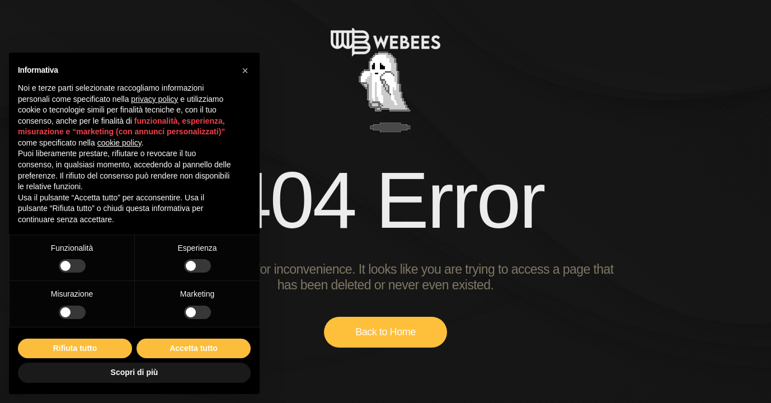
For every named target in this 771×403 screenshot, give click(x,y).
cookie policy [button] (119, 142)
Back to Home (385, 332)
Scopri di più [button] (134, 372)
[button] (245, 70)
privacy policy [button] (154, 99)
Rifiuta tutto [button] (75, 348)
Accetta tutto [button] (194, 348)
